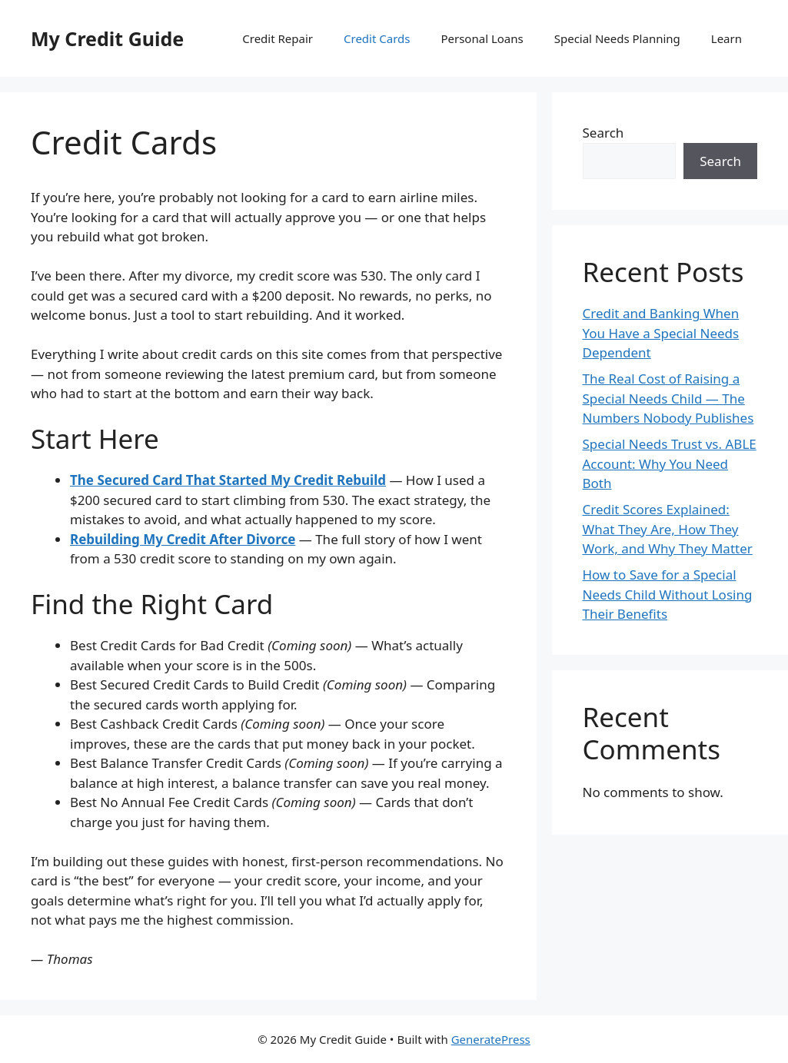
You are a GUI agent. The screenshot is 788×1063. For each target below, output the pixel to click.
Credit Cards (377, 38)
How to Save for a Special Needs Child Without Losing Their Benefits (668, 594)
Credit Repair (277, 38)
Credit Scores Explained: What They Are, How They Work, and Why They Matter (668, 528)
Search (603, 132)
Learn (726, 38)
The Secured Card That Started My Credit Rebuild (228, 480)
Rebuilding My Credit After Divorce (182, 539)
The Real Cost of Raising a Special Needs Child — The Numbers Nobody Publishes (668, 398)
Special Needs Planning (617, 38)
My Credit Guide (107, 38)
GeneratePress (490, 1039)
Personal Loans (482, 38)
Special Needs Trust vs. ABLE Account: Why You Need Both (669, 463)
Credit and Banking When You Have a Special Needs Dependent (661, 332)
